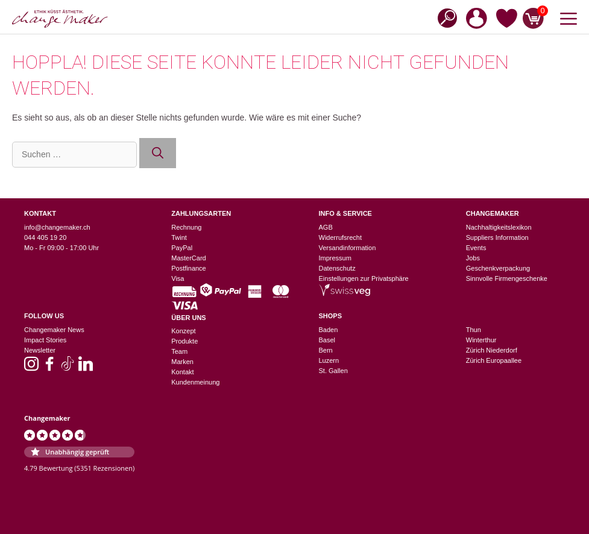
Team (179, 351)
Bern (326, 350)
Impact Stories (45, 340)
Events (476, 247)
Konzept (183, 331)
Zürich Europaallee (493, 360)
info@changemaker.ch (57, 227)
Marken (182, 361)
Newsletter (39, 350)
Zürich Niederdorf (491, 350)
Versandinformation (347, 247)
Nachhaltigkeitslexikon (499, 227)
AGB (326, 227)
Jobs (473, 258)
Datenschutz (337, 268)
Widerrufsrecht (340, 237)
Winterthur (481, 340)
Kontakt (182, 371)
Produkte (184, 341)
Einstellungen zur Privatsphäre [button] (364, 278)
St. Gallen (333, 370)
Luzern (329, 360)
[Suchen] (157, 153)
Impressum (335, 258)
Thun (473, 329)
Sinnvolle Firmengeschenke (506, 278)
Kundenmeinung (195, 382)
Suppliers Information (497, 237)
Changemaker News (54, 329)
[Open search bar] (444, 17)
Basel (327, 340)
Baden (328, 329)
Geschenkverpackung (498, 268)
